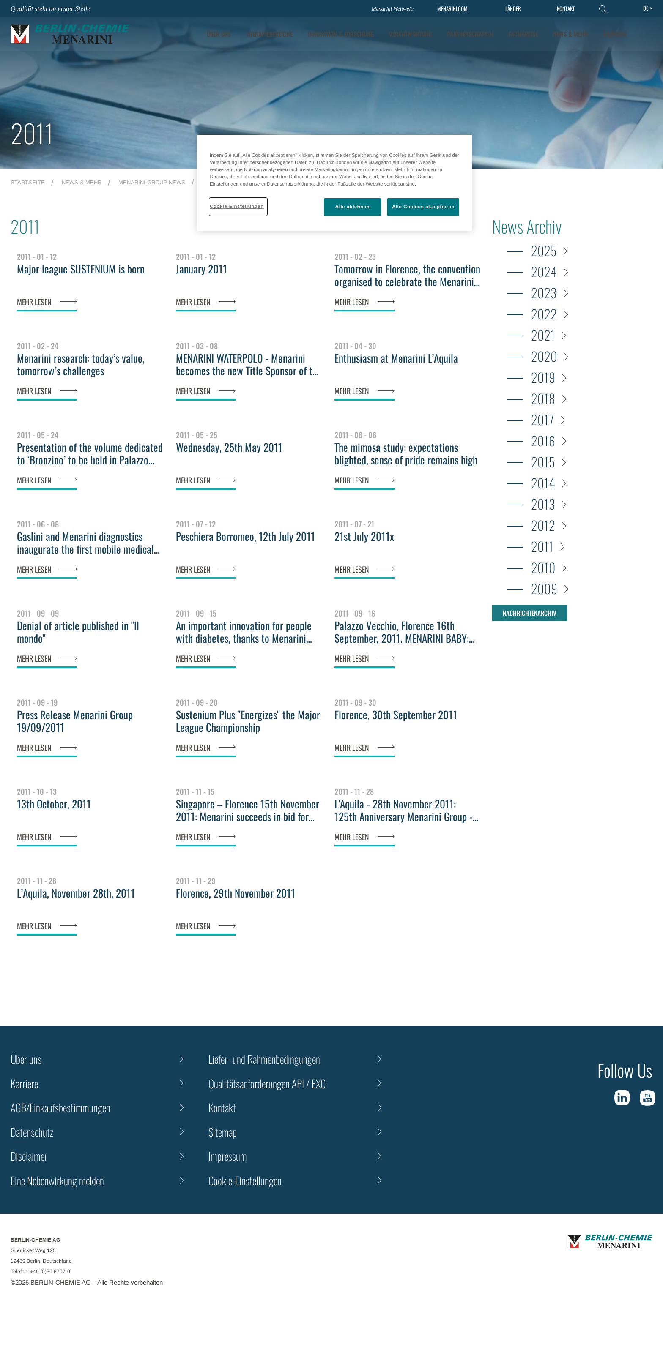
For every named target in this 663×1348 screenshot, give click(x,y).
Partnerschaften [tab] (470, 33)
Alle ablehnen (352, 206)
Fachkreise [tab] (523, 33)
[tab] (340, 34)
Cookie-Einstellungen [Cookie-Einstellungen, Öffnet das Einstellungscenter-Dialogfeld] (237, 206)
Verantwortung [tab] (410, 33)
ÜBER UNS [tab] (219, 33)
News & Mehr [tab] (570, 33)
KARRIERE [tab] (615, 33)
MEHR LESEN (34, 301)
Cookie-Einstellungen (245, 1180)
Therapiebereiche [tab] (269, 33)
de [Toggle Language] (645, 8)
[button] (646, 34)
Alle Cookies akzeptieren (423, 206)
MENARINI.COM (452, 9)
